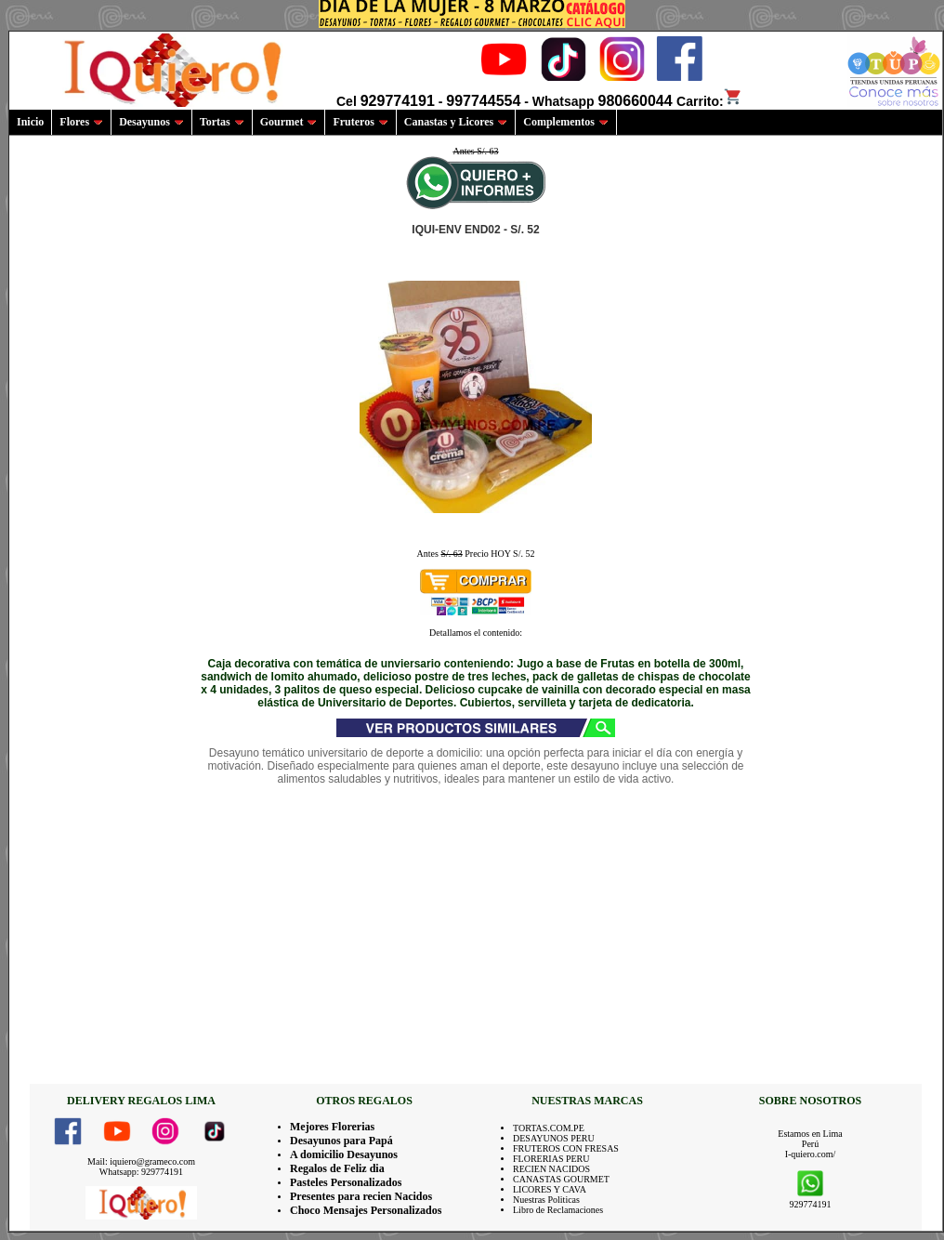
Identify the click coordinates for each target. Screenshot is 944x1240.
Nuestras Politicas (546, 1199)
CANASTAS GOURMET (561, 1179)
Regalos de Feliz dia (337, 1168)
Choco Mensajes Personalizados (365, 1210)
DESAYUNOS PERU (554, 1138)
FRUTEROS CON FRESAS (566, 1148)
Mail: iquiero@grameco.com (141, 1161)
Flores (81, 121)
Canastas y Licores (455, 121)
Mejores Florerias (332, 1126)
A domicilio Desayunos (344, 1154)
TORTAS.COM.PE (548, 1128)
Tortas (222, 121)
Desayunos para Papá (341, 1140)
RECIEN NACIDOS (551, 1169)
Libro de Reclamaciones (558, 1210)
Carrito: (709, 101)
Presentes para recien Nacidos (361, 1196)
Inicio (30, 121)
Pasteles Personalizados (345, 1182)
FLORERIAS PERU (551, 1159)
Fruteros (360, 121)
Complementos (566, 121)
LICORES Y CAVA (549, 1189)
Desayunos (151, 121)
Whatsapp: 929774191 (141, 1172)
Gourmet (289, 121)
